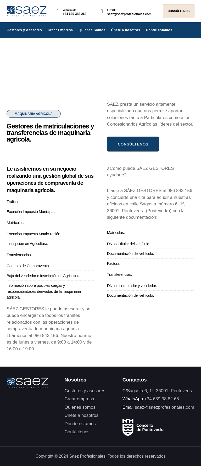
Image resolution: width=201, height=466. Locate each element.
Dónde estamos (159, 30)
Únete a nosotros (125, 30)
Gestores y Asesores (24, 30)
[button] (33, 114)
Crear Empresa (60, 30)
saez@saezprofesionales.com (129, 14)
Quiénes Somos (92, 30)
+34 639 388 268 (74, 14)
